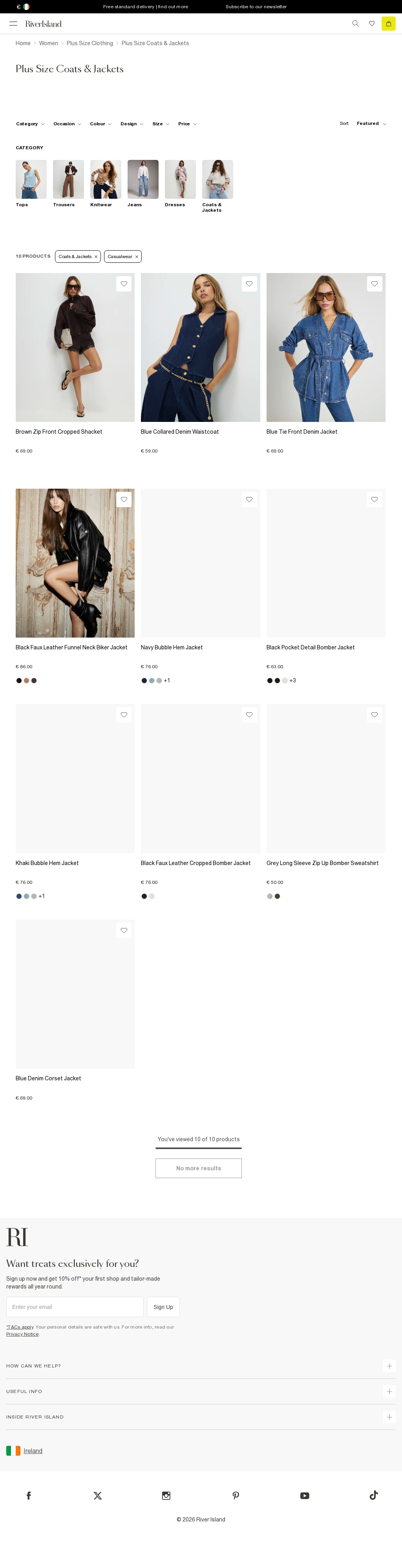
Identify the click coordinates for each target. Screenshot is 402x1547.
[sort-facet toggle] (361, 123)
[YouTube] (305, 1495)
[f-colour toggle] (100, 124)
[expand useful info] (389, 1391)
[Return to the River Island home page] (48, 23)
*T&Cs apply (19, 1327)
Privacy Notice (22, 1334)
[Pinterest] (235, 1495)
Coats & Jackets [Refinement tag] (77, 256)
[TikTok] (373, 1495)
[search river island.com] (356, 23)
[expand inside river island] (389, 1417)
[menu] (13, 23)
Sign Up (163, 1307)
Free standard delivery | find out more (145, 6)
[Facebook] (29, 1495)
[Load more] (198, 1168)
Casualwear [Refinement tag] (123, 256)
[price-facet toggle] (188, 124)
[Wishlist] (124, 283)
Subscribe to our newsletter (256, 6)
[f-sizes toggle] (161, 124)
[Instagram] (166, 1495)
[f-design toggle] (132, 124)
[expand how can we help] (389, 1366)
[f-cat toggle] (30, 124)
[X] (97, 1495)
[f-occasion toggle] (67, 124)
